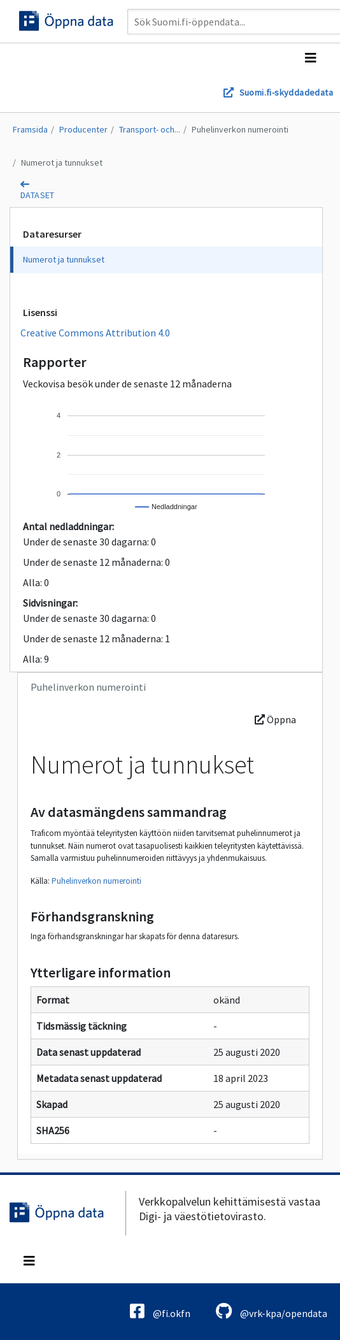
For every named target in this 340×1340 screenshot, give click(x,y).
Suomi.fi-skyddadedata (286, 92)
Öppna (275, 719)
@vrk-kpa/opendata (271, 1311)
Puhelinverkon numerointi (240, 129)
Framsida (30, 129)
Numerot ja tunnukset (62, 162)
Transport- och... (149, 129)
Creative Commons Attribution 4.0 (95, 332)
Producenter (83, 129)
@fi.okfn (160, 1311)
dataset (37, 195)
